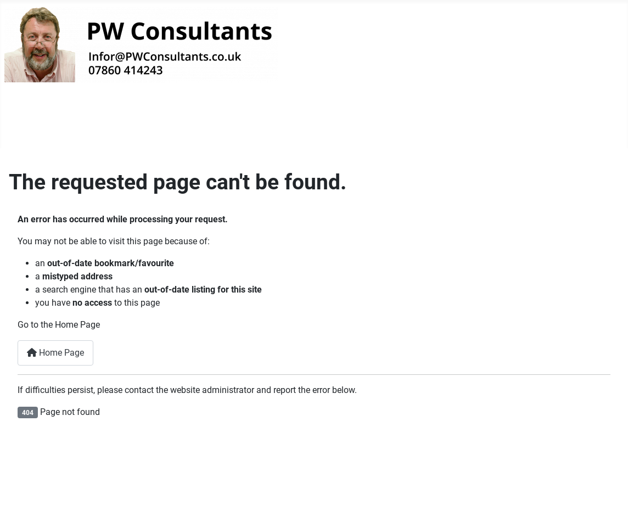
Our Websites (145, 125)
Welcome (44, 125)
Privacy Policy (457, 473)
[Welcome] (82, 125)
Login (274, 125)
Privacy (217, 125)
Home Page (55, 352)
